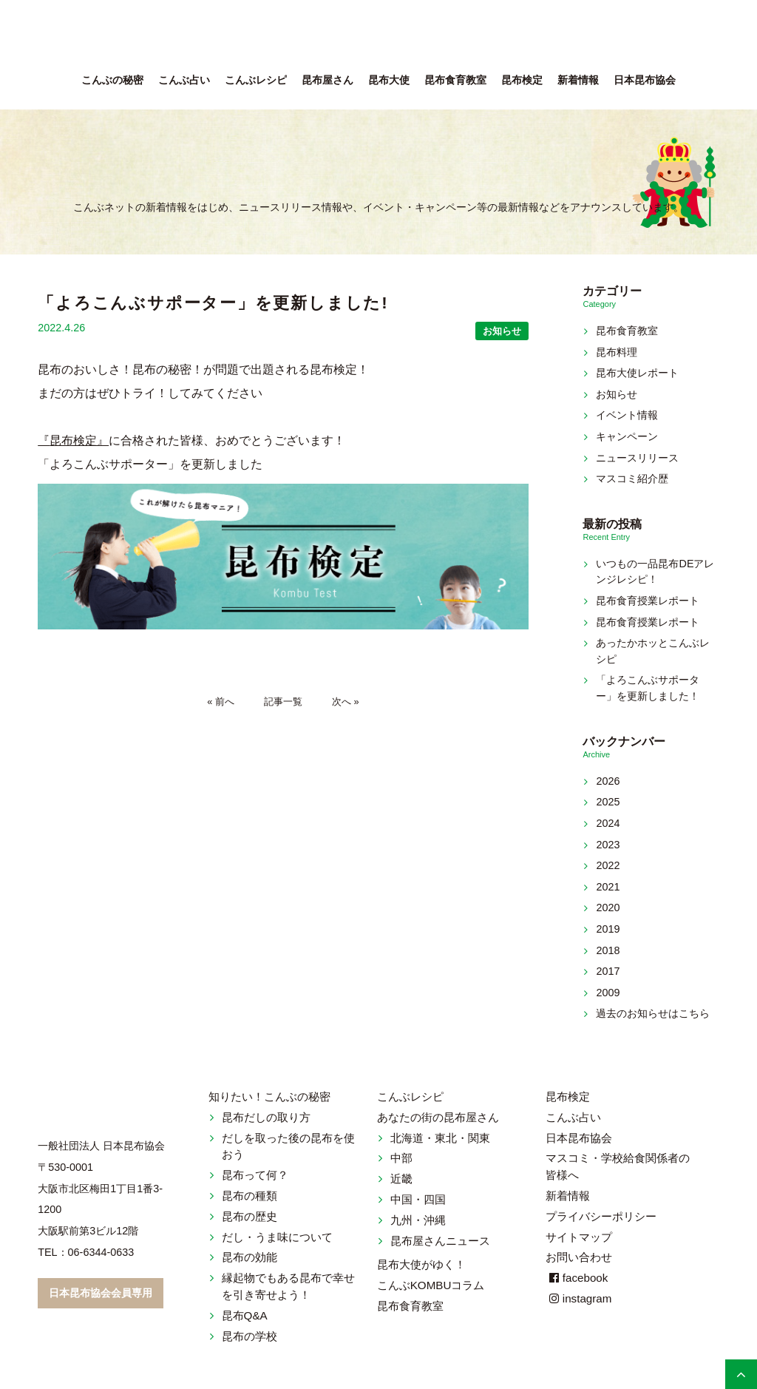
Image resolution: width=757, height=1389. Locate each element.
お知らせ (502, 331)
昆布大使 (389, 80)
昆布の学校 (249, 1336)
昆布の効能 (249, 1257)
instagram (579, 1298)
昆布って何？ (255, 1175)
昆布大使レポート (637, 373)
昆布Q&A (245, 1315)
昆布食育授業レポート (647, 600)
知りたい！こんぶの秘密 (269, 1096)
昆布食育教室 (455, 80)
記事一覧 (283, 701)
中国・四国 (418, 1199)
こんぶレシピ (256, 80)
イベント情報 (627, 415)
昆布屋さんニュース (440, 1240)
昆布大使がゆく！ (421, 1264)
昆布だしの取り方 (266, 1117)
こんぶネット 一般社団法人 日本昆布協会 (378, 37)
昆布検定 (522, 80)
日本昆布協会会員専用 (100, 1293)
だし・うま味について (277, 1237)
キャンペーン (627, 436)
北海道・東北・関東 (440, 1138)
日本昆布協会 (645, 80)
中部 (401, 1158)
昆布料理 (616, 352)
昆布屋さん (327, 80)
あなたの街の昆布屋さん (438, 1117)
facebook (577, 1277)
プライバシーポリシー (601, 1216)
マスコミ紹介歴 (632, 478)
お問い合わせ (579, 1257)
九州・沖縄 (418, 1220)
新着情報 (578, 80)
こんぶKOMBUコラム (431, 1285)
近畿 (401, 1178)
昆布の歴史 (249, 1216)
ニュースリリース (637, 458)
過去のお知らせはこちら (653, 1013)
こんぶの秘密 (112, 80)
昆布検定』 (79, 440)
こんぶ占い (184, 80)
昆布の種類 (249, 1195)
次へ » (345, 701)
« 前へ (220, 701)
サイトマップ (579, 1237)
